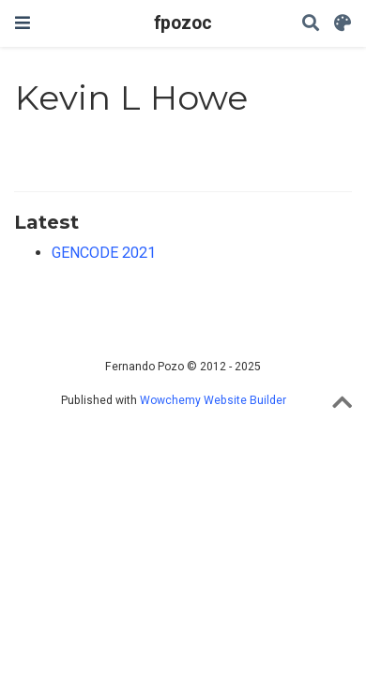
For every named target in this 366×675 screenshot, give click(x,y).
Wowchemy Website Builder (213, 400)
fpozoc (183, 23)
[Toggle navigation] (22, 23)
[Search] (310, 24)
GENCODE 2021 (104, 253)
